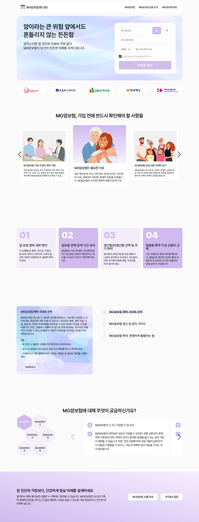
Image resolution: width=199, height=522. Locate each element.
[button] (179, 154)
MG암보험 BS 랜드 (23, 7)
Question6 (40, 449)
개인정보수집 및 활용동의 (134, 56)
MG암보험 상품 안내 (142, 497)
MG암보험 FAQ (169, 7)
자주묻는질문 (171, 497)
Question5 (24, 449)
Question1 (24, 423)
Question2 (40, 423)
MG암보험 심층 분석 (148, 7)
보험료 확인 (145, 65)
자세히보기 (30, 367)
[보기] (148, 56)
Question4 (48, 436)
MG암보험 (130, 7)
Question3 (32, 436)
